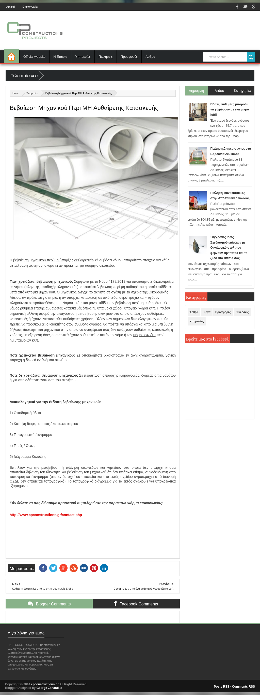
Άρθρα (150, 57)
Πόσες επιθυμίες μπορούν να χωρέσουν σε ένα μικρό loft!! (229, 110)
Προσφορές (129, 57)
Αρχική (10, 6)
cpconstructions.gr (45, 684)
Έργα (206, 312)
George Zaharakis (49, 688)
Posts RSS (221, 686)
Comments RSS (243, 686)
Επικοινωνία (30, 6)
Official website (34, 57)
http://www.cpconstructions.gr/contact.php (46, 515)
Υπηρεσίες (83, 57)
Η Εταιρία (60, 57)
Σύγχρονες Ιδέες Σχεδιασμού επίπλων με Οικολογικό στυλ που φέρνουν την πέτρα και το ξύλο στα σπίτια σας (229, 247)
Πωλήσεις (106, 57)
